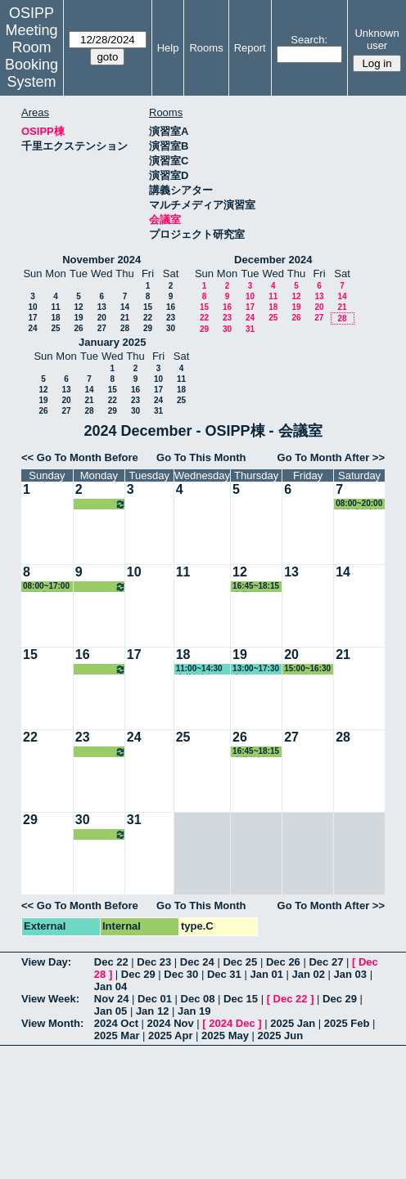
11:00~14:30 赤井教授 (199, 669)
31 (250, 329)
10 (32, 307)
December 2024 (273, 259)
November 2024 (101, 259)
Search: (309, 40)
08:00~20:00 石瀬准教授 (359, 504)
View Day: (46, 962)
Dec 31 (224, 974)
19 (78, 317)
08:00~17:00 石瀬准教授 (46, 586)
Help (168, 48)
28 (124, 328)
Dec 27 (326, 962)
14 (124, 307)
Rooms (206, 48)
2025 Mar (117, 1035)
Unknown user (376, 39)
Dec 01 (155, 999)
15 (147, 307)
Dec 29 (138, 974)
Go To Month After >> (331, 457)
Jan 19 (194, 1011)
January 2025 (112, 342)
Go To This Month (201, 457)
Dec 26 (283, 962)
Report (250, 48)
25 (55, 328)
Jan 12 (152, 1011)
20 (101, 317)
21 (124, 317)
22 (147, 317)
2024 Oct (116, 1023)
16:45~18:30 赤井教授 (100, 504)
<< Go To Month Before (79, 457)
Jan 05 (110, 1011)
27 (101, 328)
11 (55, 307)
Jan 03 (350, 974)
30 (170, 328)
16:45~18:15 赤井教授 (255, 586)
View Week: (50, 999)
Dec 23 (154, 962)
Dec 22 (111, 962)
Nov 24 (111, 999)
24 (32, 328)
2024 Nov (170, 1023)
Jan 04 (110, 986)
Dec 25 (240, 962)
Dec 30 (181, 974)
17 (32, 317)
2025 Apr (170, 1035)
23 (170, 317)
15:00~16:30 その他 (307, 669)
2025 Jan (292, 1023)
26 (78, 328)
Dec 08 (198, 999)
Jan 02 (308, 974)
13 (101, 307)
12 (78, 307)
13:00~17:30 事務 (255, 669)
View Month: (52, 1023)
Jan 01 (266, 974)
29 (147, 328)
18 (55, 317)
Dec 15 (240, 999)
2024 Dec (232, 1023)
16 (170, 307)
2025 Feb (347, 1023)
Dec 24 (197, 962)
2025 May (225, 1035)
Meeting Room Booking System (31, 56)
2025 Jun (281, 1035)
